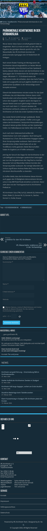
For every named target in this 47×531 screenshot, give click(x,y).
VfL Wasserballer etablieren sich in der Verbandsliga (29, 245)
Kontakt (3, 495)
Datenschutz (5, 513)
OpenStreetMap (24, 453)
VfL (6, 38)
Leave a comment (10, 40)
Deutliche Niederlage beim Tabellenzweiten (17, 393)
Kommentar (8, 262)
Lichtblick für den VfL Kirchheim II (18, 240)
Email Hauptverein (7, 477)
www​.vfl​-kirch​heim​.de (8, 475)
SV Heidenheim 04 (12, 207)
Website (6, 299)
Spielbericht (12, 22)
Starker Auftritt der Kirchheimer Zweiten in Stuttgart (20, 380)
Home (3, 22)
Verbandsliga (26, 207)
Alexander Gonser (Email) (23, 483)
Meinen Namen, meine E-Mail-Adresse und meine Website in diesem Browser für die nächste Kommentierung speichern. (22, 309)
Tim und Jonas (13, 354)
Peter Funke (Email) (21, 485)
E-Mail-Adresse (9, 292)
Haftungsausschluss (8, 507)
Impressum (5, 501)
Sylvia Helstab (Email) (22, 481)
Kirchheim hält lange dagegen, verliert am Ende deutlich (22, 386)
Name (5, 284)
